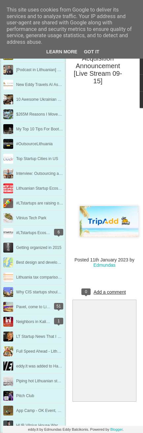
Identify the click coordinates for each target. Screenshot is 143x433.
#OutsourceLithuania (34, 144)
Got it (92, 51)
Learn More (61, 51)
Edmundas (105, 265)
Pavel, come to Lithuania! (38, 307)
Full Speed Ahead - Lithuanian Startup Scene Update (62, 351)
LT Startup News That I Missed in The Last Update (60, 336)
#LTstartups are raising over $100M (47, 203)
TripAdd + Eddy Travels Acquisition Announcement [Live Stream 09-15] (98, 62)
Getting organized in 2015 (38, 247)
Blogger (116, 429)
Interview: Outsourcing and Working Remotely (56, 173)
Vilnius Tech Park (31, 218)
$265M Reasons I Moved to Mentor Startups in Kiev (61, 114)
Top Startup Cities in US (37, 158)
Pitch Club (25, 395)
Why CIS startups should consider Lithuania (54, 292)
